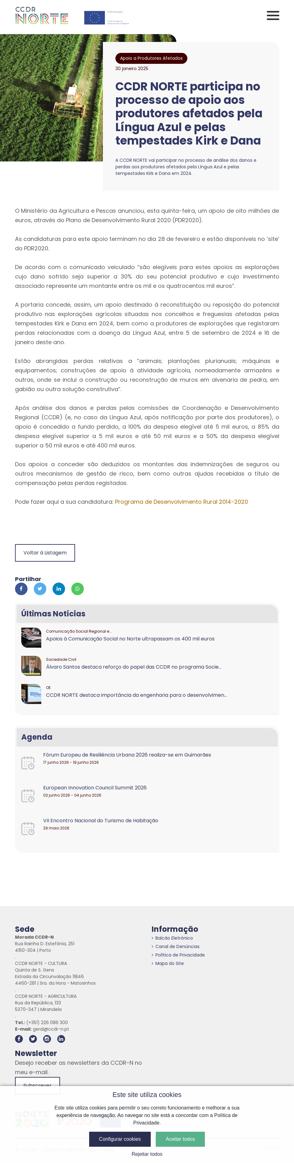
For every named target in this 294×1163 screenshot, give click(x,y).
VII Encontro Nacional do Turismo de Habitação (100, 820)
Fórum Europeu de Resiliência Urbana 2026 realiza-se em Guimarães (127, 754)
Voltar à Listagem (45, 552)
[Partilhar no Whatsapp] (77, 589)
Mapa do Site (168, 963)
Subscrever (37, 1085)
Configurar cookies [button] (120, 1139)
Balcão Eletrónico (172, 938)
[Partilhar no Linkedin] (59, 589)
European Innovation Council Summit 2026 (95, 787)
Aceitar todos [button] (180, 1139)
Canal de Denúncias (176, 946)
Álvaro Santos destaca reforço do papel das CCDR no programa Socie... (133, 667)
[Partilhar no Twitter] (40, 589)
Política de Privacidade (178, 955)
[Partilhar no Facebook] (21, 589)
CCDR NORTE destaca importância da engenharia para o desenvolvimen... (136, 695)
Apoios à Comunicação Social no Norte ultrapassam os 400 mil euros (130, 638)
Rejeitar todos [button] (147, 1154)
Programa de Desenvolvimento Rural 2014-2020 (181, 502)
